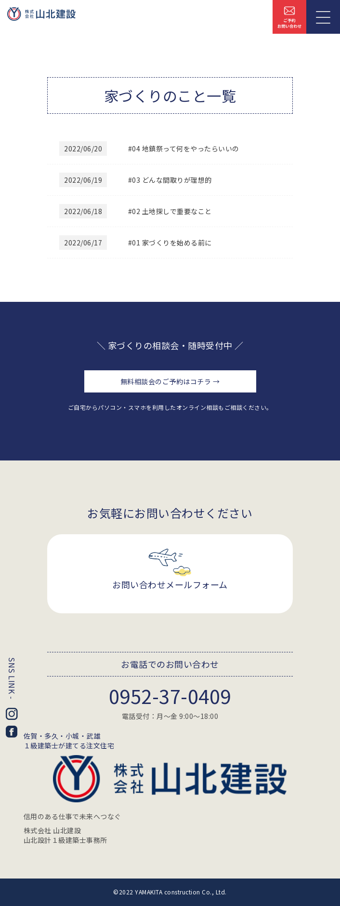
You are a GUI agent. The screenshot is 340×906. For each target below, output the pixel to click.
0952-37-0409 (170, 696)
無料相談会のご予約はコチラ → (170, 381)
